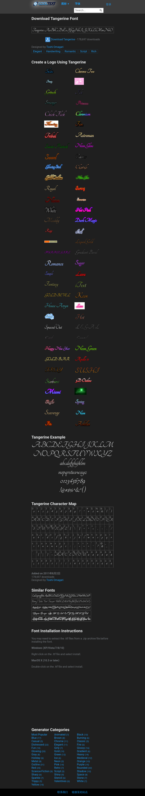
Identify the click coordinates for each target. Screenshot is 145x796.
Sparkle (37, 777)
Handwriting (53, 51)
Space (82, 774)
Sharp (36, 774)
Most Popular (39, 734)
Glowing (38, 751)
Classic (83, 741)
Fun (35, 747)
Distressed (39, 744)
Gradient (83, 751)
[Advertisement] (15, 65)
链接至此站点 (80, 792)
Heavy (83, 754)
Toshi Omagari (55, 47)
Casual (37, 741)
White (82, 781)
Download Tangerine (60, 39)
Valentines (62, 781)
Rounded (84, 767)
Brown (59, 737)
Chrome (61, 741)
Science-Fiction (42, 771)
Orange (83, 761)
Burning (83, 737)
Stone (82, 777)
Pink (59, 764)
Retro (59, 767)
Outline (37, 764)
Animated (61, 734)
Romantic (70, 51)
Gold (59, 751)
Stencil (59, 777)
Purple (83, 764)
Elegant (37, 51)
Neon (59, 761)
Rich (93, 51)
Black (82, 734)
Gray (35, 754)
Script (83, 51)
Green (60, 754)
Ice (57, 757)
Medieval (84, 757)
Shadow (84, 771)
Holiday (37, 757)
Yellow (37, 784)
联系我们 (62, 792)
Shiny (59, 774)
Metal (36, 761)
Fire (81, 744)
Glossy (83, 747)
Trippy (36, 781)
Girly (58, 747)
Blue (36, 737)
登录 (108, 4)
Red (36, 767)
